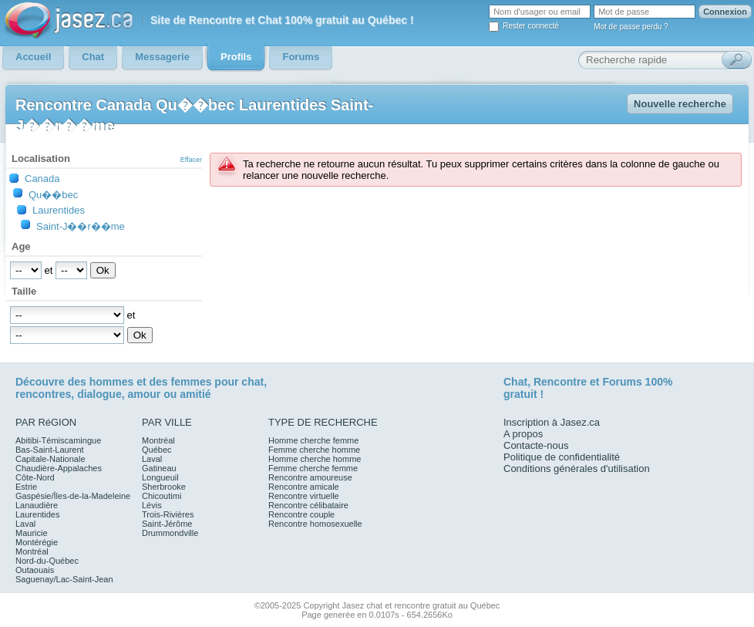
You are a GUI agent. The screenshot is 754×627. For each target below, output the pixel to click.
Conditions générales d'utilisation (576, 468)
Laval (25, 523)
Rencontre (560, 382)
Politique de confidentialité (561, 457)
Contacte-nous (536, 445)
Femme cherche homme (314, 449)
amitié (195, 394)
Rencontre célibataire (308, 505)
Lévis (152, 505)
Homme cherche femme (313, 440)
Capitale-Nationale (50, 459)
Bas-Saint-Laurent (49, 449)
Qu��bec (53, 194)
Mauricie (31, 533)
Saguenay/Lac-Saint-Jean (64, 579)
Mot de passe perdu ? (631, 26)
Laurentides (58, 210)
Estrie (26, 486)
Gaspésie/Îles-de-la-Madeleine (72, 496)
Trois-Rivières (168, 514)
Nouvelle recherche (680, 104)
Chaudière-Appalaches (58, 468)
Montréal (32, 551)
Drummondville (170, 533)
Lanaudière (36, 505)
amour (143, 394)
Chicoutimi (161, 496)
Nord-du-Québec (47, 560)
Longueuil (160, 477)
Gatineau (159, 468)
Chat (515, 382)
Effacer (191, 159)
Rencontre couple (301, 514)
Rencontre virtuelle (303, 496)
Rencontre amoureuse (310, 477)
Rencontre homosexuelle (315, 523)
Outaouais (34, 570)
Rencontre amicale (303, 486)
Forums (621, 382)
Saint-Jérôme (167, 523)
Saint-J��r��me (80, 226)
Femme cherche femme (313, 468)
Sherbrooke (164, 486)
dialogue (99, 394)
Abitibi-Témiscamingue (58, 440)
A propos (523, 434)
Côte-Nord (35, 477)
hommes (111, 382)
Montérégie (36, 542)
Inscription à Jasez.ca (551, 422)
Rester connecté (531, 26)
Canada (42, 178)
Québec (157, 449)
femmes (191, 382)
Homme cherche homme (314, 459)
